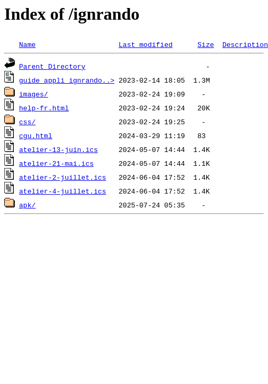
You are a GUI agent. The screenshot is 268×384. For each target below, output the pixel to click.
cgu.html (35, 135)
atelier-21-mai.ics (56, 163)
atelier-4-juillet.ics (62, 191)
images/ (33, 94)
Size (205, 44)
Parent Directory (52, 66)
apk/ (27, 205)
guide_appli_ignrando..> (66, 80)
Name (27, 44)
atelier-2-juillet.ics (62, 177)
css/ (27, 121)
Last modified (145, 44)
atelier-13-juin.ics (58, 149)
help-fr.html (44, 108)
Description (245, 44)
